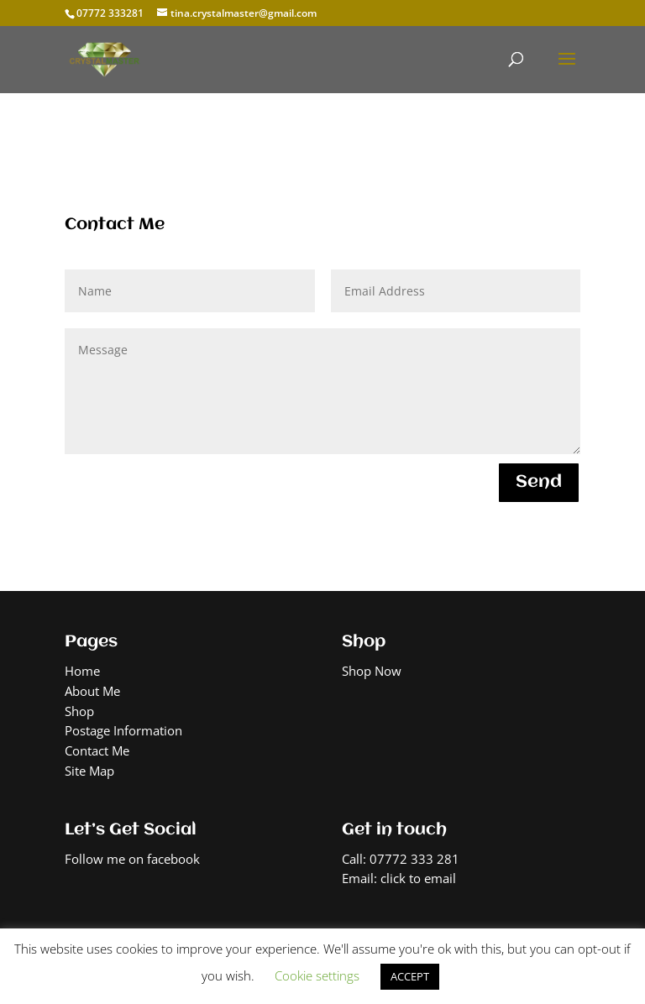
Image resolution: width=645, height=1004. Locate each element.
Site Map (89, 770)
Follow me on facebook (132, 858)
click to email (418, 878)
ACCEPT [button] (410, 976)
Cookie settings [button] (317, 975)
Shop (79, 711)
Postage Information (123, 730)
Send (539, 482)
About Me (92, 690)
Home (82, 670)
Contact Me (97, 750)
